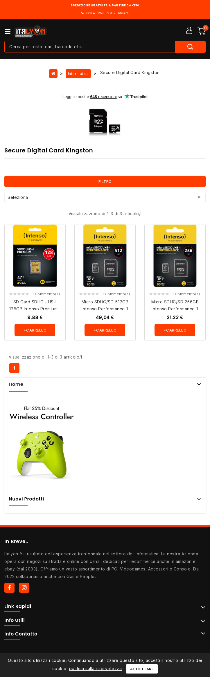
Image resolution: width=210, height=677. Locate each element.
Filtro (105, 181)
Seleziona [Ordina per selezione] (105, 197)
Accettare (142, 669)
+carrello (35, 330)
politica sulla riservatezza (95, 668)
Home (16, 384)
